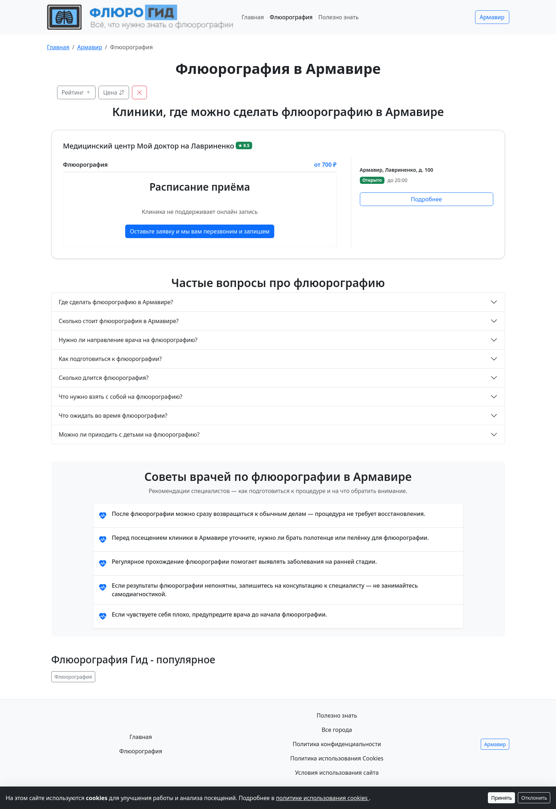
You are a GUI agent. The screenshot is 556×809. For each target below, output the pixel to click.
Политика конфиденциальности (336, 744)
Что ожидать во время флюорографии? (113, 415)
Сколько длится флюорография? (104, 378)
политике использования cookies (322, 798)
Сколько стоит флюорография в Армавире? (119, 321)
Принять (501, 797)
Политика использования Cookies (337, 758)
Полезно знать (338, 17)
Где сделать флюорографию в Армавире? (116, 302)
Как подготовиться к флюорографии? (110, 359)
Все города (337, 730)
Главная (252, 17)
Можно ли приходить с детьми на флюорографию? (129, 434)
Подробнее (426, 199)
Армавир (492, 17)
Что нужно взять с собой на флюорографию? (121, 397)
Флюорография (291, 17)
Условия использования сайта (337, 773)
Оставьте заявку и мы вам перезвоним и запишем (200, 231)
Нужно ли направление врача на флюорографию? (128, 340)
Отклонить (534, 797)
